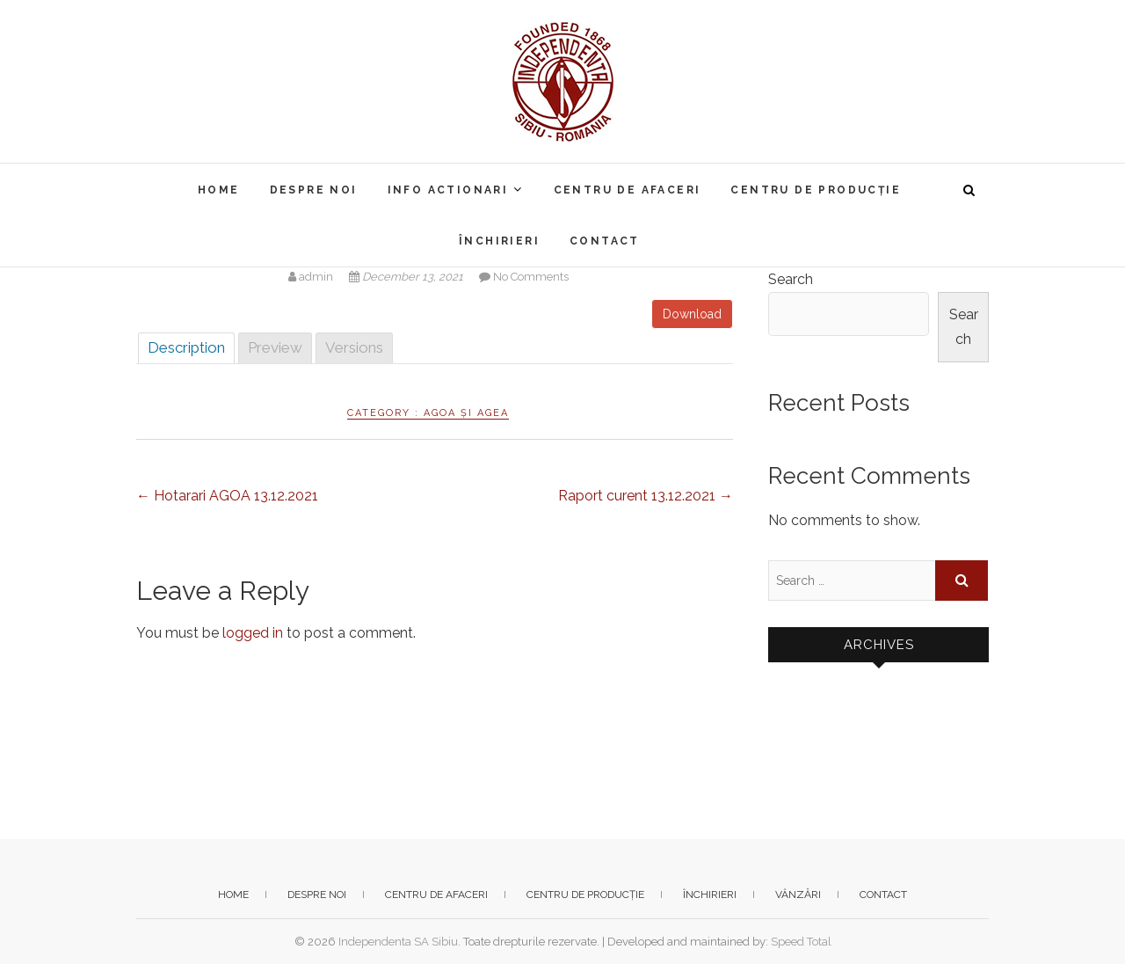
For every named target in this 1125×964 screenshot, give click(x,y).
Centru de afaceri (627, 190)
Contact (605, 241)
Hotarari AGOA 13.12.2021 (227, 495)
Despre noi (314, 190)
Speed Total (801, 941)
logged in (252, 632)
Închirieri (499, 241)
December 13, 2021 (407, 276)
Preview (275, 347)
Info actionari (448, 190)
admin (312, 276)
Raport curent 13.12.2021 (645, 495)
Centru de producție (815, 190)
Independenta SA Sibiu (398, 941)
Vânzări (798, 894)
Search (790, 279)
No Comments (531, 276)
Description (186, 347)
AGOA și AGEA (466, 413)
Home (219, 190)
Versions (354, 347)
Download (692, 314)
